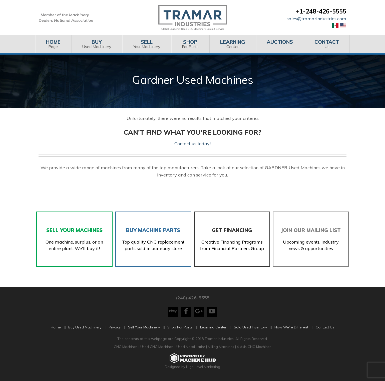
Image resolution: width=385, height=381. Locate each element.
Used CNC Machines (157, 347)
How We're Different (291, 328)
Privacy (115, 328)
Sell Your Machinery (144, 328)
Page (53, 44)
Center (232, 44)
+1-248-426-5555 (321, 11)
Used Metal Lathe (191, 347)
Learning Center (213, 328)
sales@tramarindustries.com (316, 19)
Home (56, 328)
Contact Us (325, 328)
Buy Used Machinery (84, 328)
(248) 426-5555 (192, 298)
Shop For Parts (180, 328)
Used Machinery (97, 44)
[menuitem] (53, 44)
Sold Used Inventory (250, 328)
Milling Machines (221, 347)
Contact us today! (192, 143)
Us (326, 44)
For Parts (190, 44)
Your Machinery (146, 44)
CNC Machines (126, 347)
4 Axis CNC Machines (254, 347)
